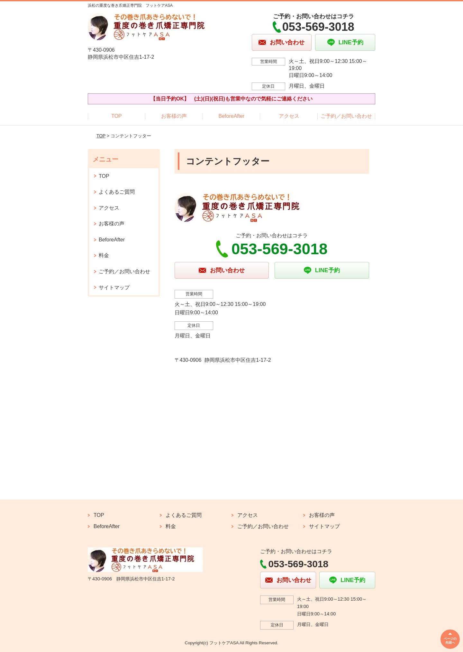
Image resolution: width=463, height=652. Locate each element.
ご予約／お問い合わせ (346, 116)
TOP (116, 116)
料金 (104, 255)
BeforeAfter (232, 116)
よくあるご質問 (117, 192)
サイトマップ (114, 287)
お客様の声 (174, 116)
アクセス (289, 116)
